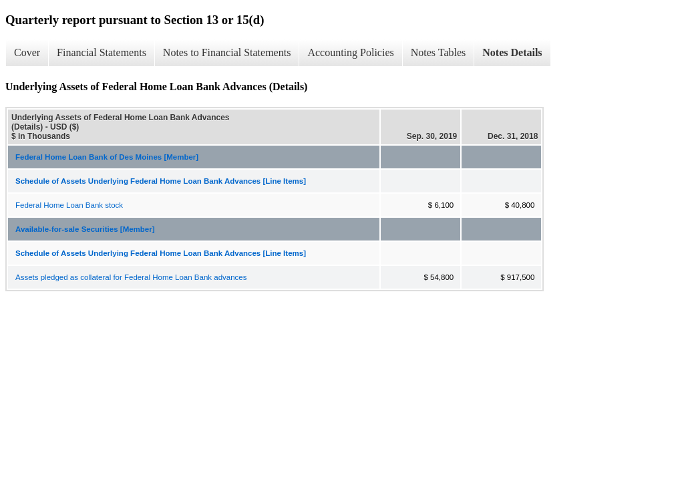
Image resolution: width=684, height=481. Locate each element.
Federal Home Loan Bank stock (69, 205)
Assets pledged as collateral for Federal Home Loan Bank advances (130, 277)
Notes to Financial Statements (227, 52)
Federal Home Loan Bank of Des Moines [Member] (106, 157)
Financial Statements (101, 52)
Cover (27, 52)
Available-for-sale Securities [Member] (85, 229)
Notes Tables (438, 52)
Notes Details (512, 52)
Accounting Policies (350, 52)
